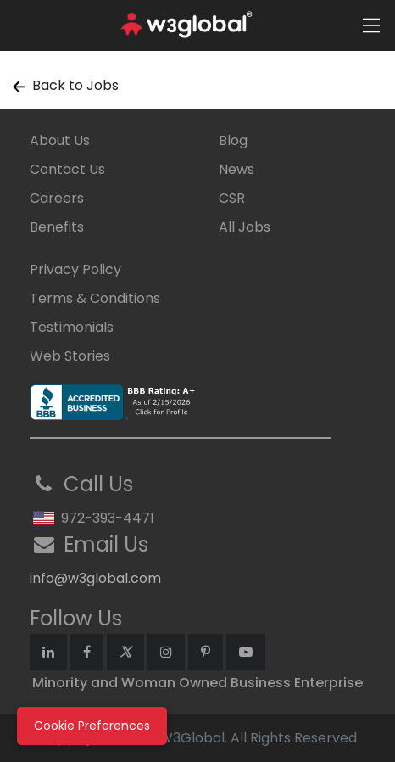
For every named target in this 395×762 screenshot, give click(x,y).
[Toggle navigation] (371, 25)
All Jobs (244, 227)
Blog (233, 140)
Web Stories (70, 356)
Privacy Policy (75, 269)
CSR (232, 198)
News (236, 169)
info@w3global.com (95, 578)
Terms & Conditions (95, 298)
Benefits (57, 227)
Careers (57, 198)
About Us (60, 140)
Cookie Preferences (92, 725)
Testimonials (72, 327)
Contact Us (67, 169)
